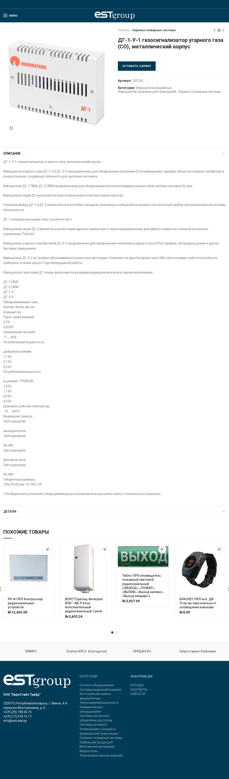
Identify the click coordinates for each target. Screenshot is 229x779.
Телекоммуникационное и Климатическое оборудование (99, 707)
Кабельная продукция (96, 742)
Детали (9, 511)
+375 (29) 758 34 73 (17, 712)
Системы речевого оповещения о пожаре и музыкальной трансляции (99, 729)
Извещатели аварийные (154, 88)
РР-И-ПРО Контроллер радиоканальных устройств (25, 603)
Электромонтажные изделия (101, 755)
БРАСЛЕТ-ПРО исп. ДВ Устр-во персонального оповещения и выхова (198, 603)
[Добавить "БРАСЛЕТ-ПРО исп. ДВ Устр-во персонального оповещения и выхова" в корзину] (219, 549)
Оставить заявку (136, 66)
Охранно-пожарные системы (154, 30)
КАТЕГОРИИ (88, 676)
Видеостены (89, 751)
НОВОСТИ (138, 694)
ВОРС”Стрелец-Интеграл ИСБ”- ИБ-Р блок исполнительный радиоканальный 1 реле (84, 605)
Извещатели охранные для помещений (147, 91)
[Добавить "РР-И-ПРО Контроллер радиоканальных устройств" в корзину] (48, 549)
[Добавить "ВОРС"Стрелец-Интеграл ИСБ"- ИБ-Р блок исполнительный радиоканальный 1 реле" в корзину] (105, 549)
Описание (12, 153)
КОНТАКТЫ (139, 689)
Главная (123, 30)
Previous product (214, 30)
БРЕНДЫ (137, 685)
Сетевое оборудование (97, 685)
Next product (223, 30)
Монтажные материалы (97, 746)
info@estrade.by (15, 721)
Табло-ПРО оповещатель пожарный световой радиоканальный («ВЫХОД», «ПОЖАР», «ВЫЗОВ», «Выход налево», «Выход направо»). (142, 586)
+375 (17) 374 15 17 (17, 716)
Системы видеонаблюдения (100, 689)
